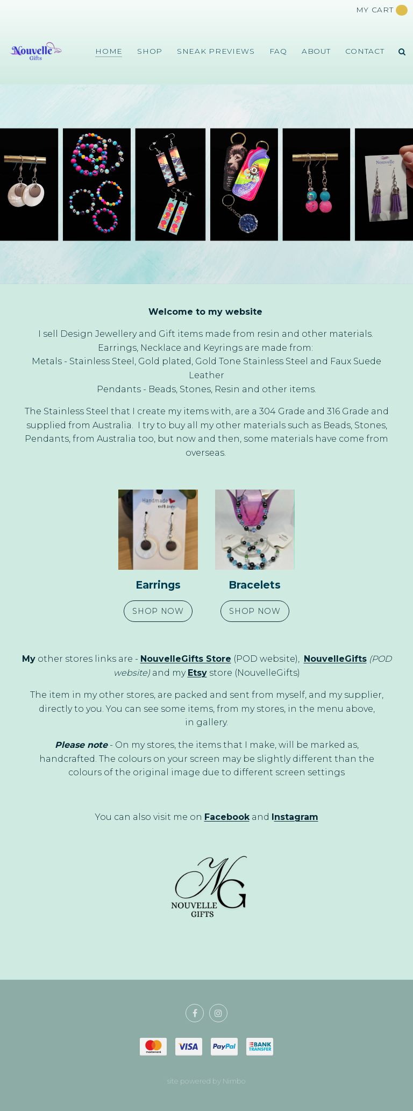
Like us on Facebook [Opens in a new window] (195, 1013)
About (316, 51)
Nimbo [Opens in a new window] (234, 1081)
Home (109, 51)
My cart (382, 10)
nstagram (296, 817)
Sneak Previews (216, 51)
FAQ (278, 51)
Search (402, 51)
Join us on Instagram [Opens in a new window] (218, 1013)
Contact (364, 51)
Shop (149, 51)
